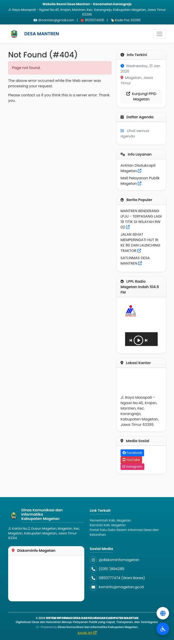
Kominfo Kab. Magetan (108, 525)
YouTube (131, 459)
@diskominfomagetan (119, 559)
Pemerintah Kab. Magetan (110, 520)
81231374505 (94, 20)
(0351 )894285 (111, 568)
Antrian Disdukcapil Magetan (138, 168)
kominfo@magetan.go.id (121, 587)
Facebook (132, 452)
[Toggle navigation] (159, 33)
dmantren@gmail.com (56, 20)
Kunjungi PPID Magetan (141, 96)
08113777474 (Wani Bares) (122, 578)
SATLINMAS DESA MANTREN (135, 260)
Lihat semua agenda (135, 133)
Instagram (132, 466)
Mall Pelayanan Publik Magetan (140, 180)
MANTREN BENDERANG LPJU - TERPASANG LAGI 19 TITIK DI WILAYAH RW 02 (141, 219)
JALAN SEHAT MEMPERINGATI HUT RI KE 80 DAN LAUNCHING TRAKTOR (140, 242)
